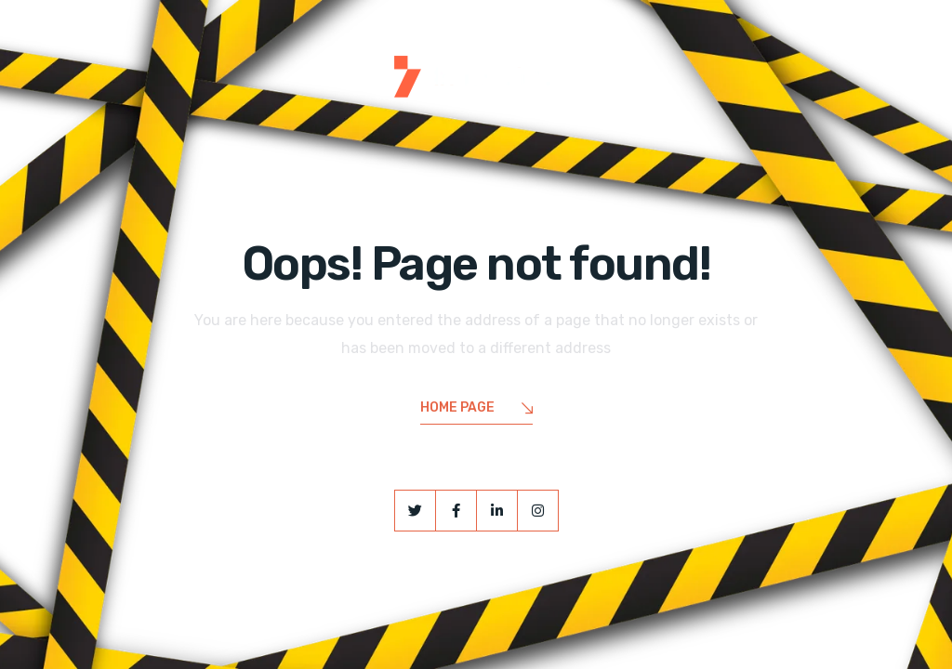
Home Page (476, 409)
